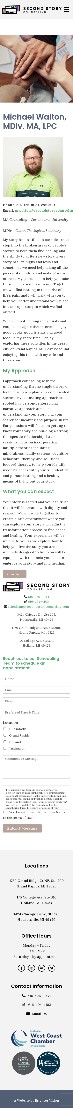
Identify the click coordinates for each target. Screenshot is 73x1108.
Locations (36, 866)
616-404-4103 (38, 601)
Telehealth (17, 748)
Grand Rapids (19, 735)
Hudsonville (17, 729)
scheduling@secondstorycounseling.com (38, 606)
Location (10, 722)
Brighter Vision (47, 1100)
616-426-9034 (38, 597)
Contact (14, 574)
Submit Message (22, 828)
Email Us (39, 1013)
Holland (15, 742)
